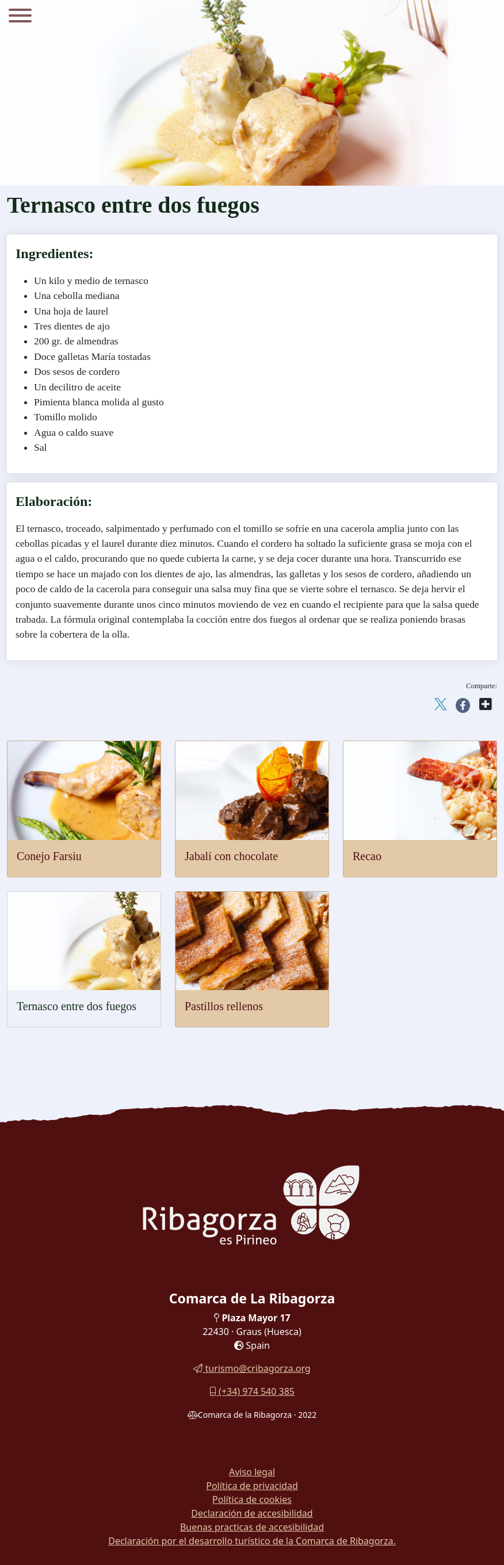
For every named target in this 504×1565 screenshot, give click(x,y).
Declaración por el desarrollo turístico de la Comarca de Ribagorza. (252, 1541)
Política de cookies (252, 1499)
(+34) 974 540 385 (252, 1391)
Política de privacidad (252, 1485)
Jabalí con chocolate (231, 856)
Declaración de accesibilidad (251, 1513)
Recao (367, 856)
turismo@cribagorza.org (251, 1368)
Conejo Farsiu (49, 856)
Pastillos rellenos (224, 1006)
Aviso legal (252, 1472)
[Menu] (20, 17)
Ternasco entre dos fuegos (76, 1006)
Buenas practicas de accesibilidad (252, 1527)
